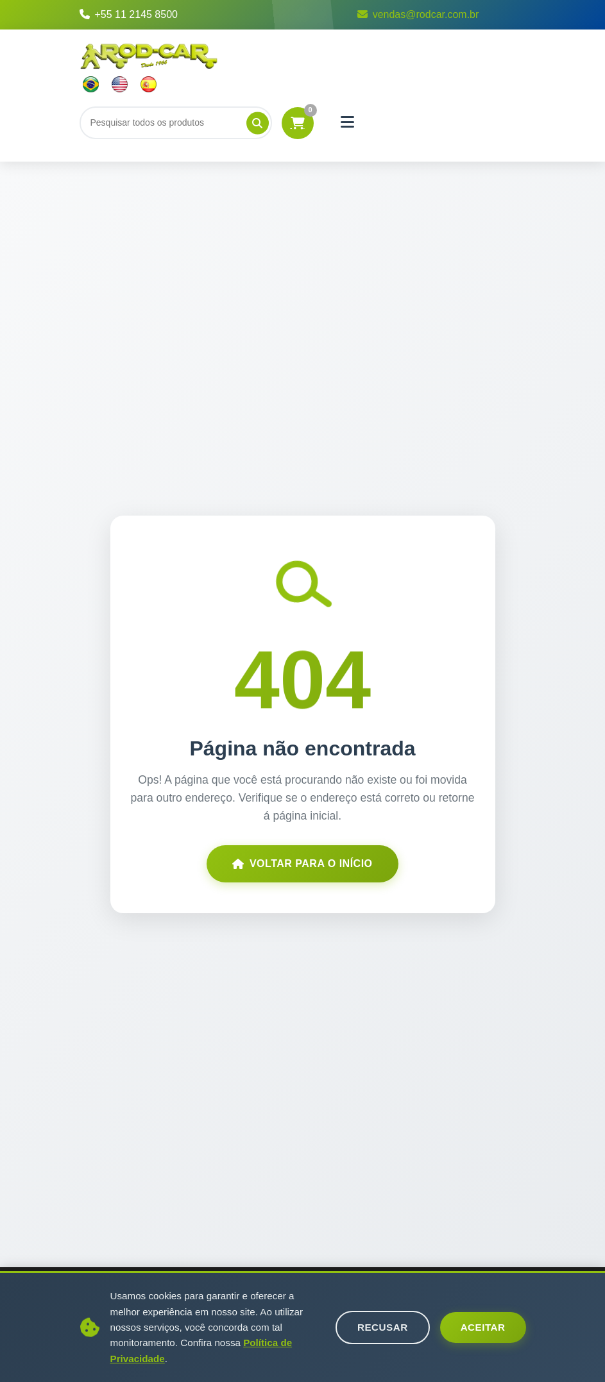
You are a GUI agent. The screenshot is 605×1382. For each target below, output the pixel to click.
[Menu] (347, 122)
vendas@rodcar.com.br (418, 14)
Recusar (382, 1327)
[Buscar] (176, 122)
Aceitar (483, 1327)
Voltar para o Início (302, 863)
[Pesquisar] (257, 123)
